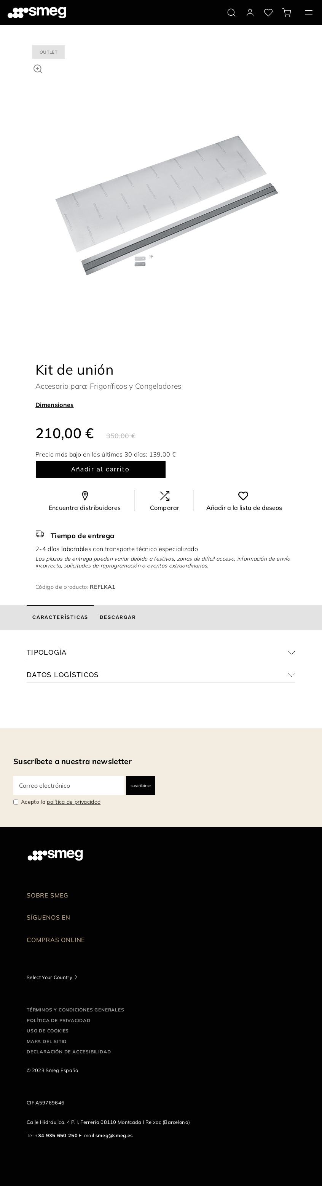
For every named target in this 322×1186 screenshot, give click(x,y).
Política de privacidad (59, 1020)
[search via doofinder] (231, 12)
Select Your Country (49, 977)
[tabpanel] (166, 173)
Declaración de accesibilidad (69, 1052)
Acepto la (60, 801)
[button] (37, 67)
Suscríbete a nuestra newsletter (72, 761)
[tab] (60, 617)
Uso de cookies (48, 1031)
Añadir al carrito (100, 469)
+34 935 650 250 (56, 1135)
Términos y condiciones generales (75, 1010)
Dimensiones (54, 405)
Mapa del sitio (47, 1041)
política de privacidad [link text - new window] (73, 801)
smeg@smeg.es (114, 1135)
